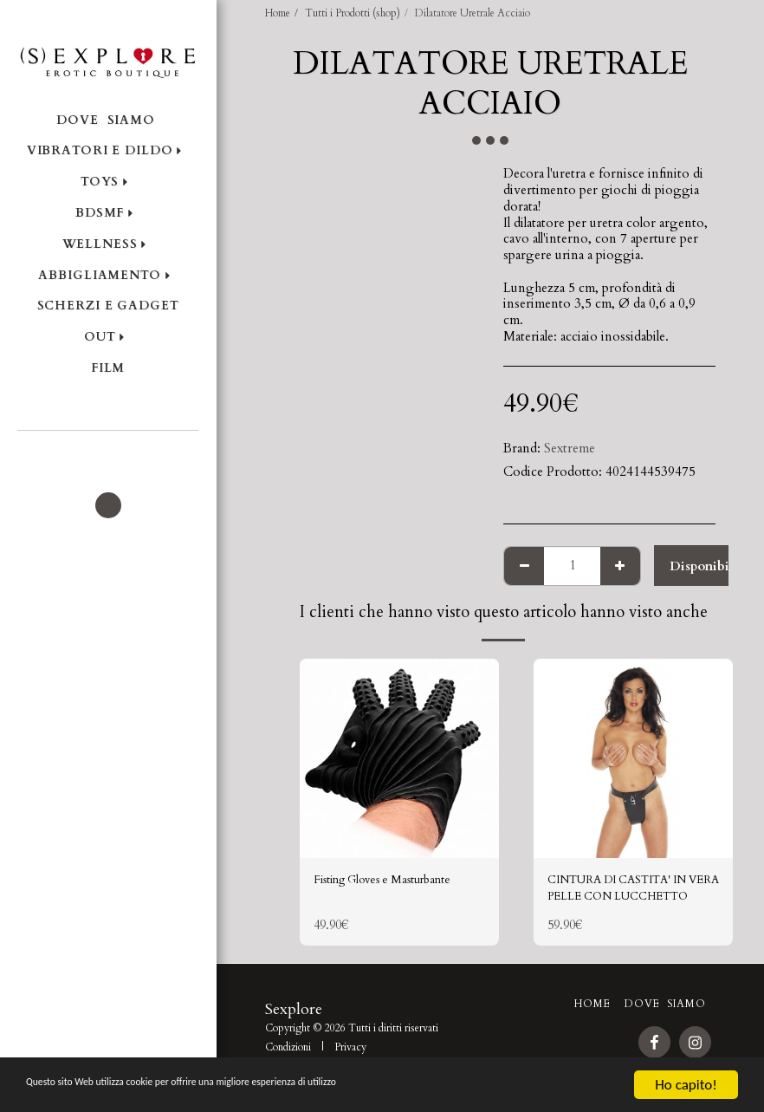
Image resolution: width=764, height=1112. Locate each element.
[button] (107, 453)
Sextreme (569, 448)
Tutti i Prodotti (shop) (352, 13)
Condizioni (288, 1053)
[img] (399, 758)
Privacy (350, 1053)
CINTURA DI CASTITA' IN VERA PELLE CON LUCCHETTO (630, 892)
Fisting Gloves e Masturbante (396, 881)
